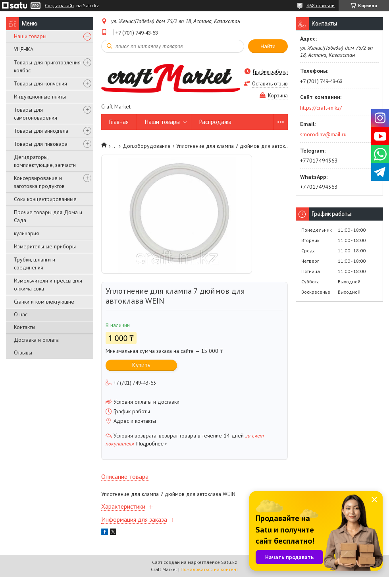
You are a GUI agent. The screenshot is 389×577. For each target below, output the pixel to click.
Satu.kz (229, 562)
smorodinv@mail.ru (323, 134)
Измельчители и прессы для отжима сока (48, 284)
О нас (20, 314)
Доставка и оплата (36, 339)
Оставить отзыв (270, 83)
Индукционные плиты (40, 96)
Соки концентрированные (45, 199)
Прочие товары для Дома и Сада (48, 216)
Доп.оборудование (147, 145)
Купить (141, 365)
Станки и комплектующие (44, 301)
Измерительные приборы (45, 246)
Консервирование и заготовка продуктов (39, 182)
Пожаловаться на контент (209, 569)
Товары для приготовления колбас (47, 66)
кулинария (26, 233)
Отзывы (23, 352)
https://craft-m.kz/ (321, 107)
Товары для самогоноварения (35, 113)
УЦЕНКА (23, 49)
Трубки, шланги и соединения (34, 263)
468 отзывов (320, 5)
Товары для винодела (41, 130)
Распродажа (215, 122)
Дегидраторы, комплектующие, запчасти (45, 160)
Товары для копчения (40, 83)
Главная (119, 122)
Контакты (24, 327)
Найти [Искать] (267, 46)
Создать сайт (59, 5)
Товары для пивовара (40, 143)
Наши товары (30, 36)
